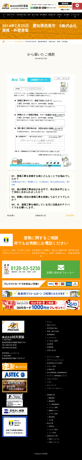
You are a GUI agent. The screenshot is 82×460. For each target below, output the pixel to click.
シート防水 (52, 433)
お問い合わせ (51, 350)
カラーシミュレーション (55, 360)
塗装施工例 (51, 14)
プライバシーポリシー (54, 388)
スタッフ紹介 (51, 366)
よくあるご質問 (75, 16)
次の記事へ (70, 215)
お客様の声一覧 (40, 215)
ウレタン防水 (53, 429)
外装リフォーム (54, 442)
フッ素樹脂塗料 (54, 404)
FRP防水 (51, 426)
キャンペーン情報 (53, 357)
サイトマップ (51, 385)
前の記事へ (11, 215)
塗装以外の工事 (52, 436)
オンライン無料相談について (57, 375)
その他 (51, 420)
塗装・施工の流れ (33, 14)
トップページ (10, 41)
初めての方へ (11, 14)
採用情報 (50, 347)
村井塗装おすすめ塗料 (54, 363)
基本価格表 (43, 14)
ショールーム (51, 337)
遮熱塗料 (52, 401)
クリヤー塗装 (53, 414)
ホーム (4, 16)
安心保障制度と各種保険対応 (57, 372)
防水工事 (50, 423)
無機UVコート (53, 410)
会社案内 (66, 14)
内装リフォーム (54, 439)
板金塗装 (52, 417)
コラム (49, 382)
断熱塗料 (52, 398)
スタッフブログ (52, 379)
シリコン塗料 (53, 407)
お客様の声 (59, 16)
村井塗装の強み (22, 14)
